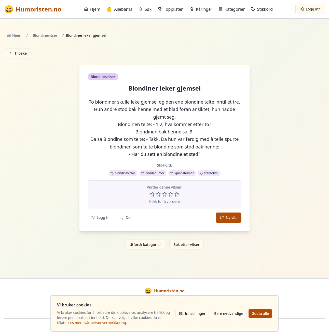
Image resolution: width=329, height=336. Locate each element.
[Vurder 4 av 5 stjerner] (170, 194)
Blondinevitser (45, 35)
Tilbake (17, 53)
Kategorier (231, 9)
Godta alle (260, 313)
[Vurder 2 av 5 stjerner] (158, 194)
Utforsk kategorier (145, 244)
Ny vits (228, 217)
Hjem (92, 9)
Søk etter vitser (186, 244)
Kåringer (201, 9)
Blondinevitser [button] (103, 76)
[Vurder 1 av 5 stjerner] (152, 194)
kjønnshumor (182, 173)
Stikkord (262, 9)
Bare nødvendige (228, 313)
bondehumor (152, 173)
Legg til (100, 217)
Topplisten (171, 9)
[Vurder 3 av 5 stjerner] (164, 194)
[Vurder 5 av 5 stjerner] (176, 194)
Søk (145, 9)
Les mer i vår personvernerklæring (97, 322)
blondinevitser (123, 173)
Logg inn (310, 9)
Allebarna (119, 9)
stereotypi (209, 173)
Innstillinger (192, 313)
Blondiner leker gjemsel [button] (164, 88)
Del (125, 217)
